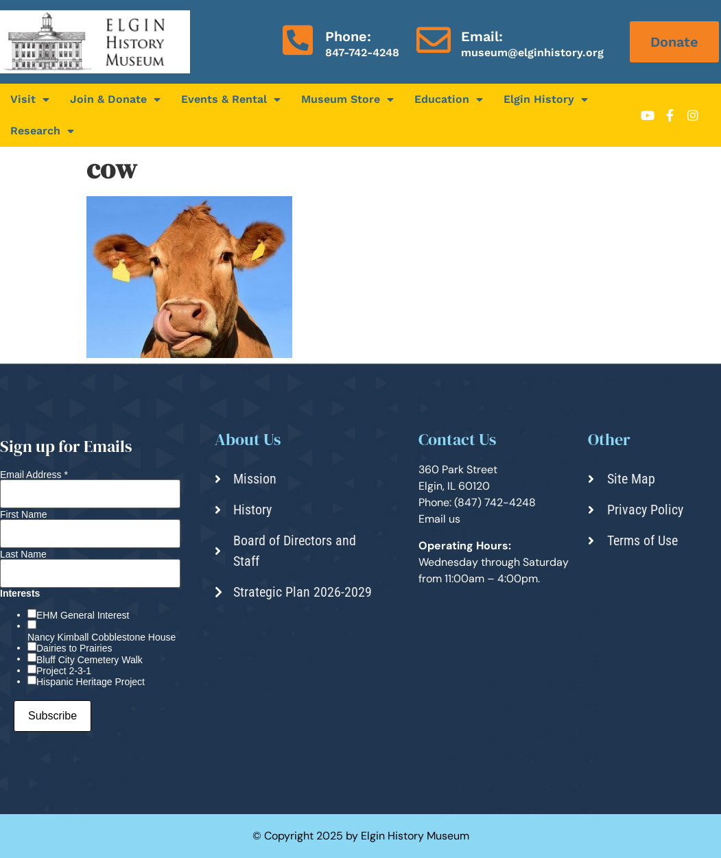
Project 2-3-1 (63, 671)
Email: (482, 36)
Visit (29, 99)
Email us (439, 519)
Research (42, 131)
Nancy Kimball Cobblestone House (101, 637)
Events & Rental (231, 99)
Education (448, 99)
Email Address (34, 474)
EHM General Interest (82, 615)
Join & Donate (115, 99)
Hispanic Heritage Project (90, 682)
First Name (23, 514)
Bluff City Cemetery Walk (89, 660)
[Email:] (433, 40)
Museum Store (347, 99)
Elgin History (546, 99)
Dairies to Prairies (74, 648)
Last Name (23, 554)
